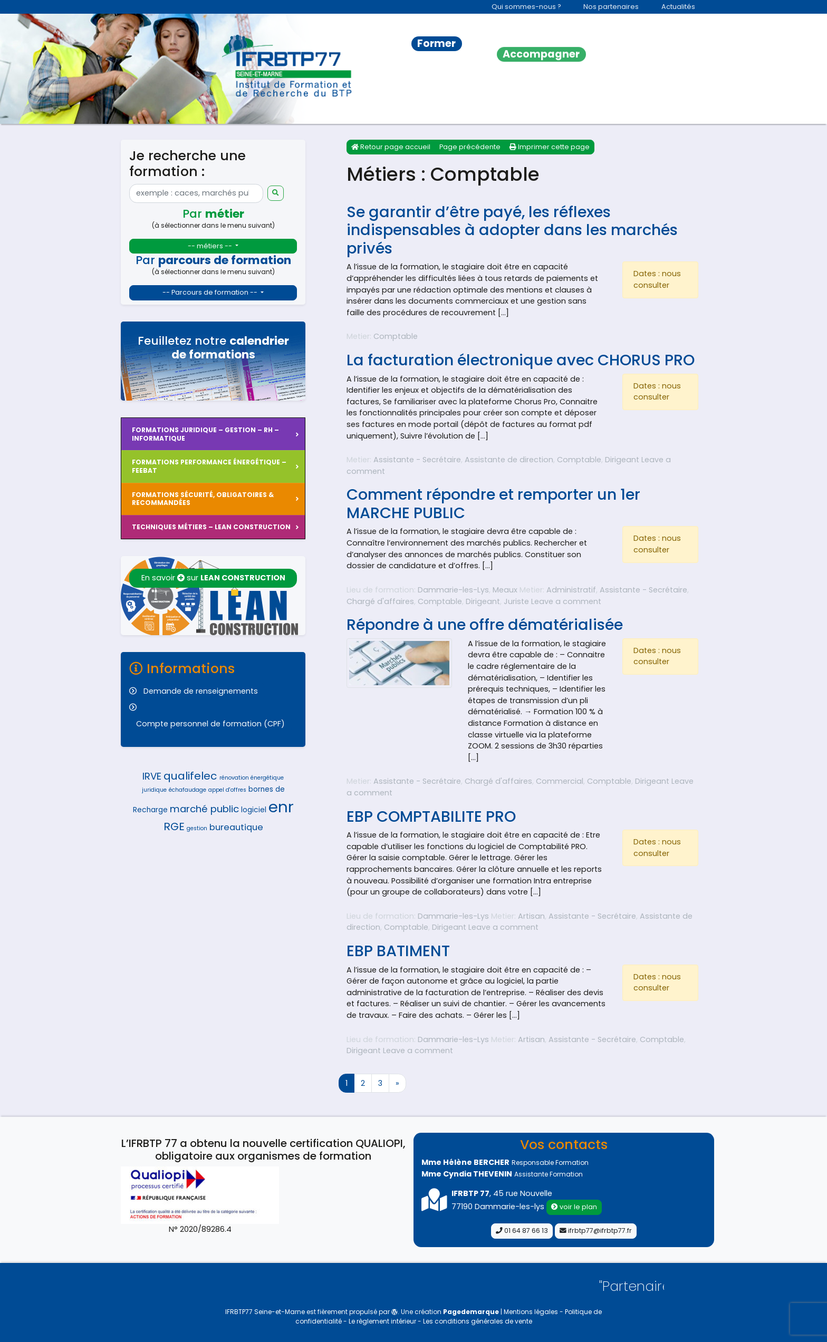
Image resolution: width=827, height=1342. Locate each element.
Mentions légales (532, 1311)
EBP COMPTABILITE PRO (431, 816)
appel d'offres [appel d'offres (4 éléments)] (227, 790)
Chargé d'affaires (380, 601)
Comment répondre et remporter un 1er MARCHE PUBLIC (493, 503)
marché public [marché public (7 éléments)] (204, 808)
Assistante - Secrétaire (417, 459)
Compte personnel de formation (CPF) (210, 723)
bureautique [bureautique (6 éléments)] (236, 827)
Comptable (395, 336)
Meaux (505, 590)
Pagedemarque (471, 1311)
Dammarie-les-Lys (453, 590)
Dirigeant (622, 459)
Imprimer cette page (549, 146)
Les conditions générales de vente (477, 1321)
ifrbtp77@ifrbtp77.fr (596, 1230)
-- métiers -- (211, 245)
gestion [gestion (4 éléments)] (197, 828)
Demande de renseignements (200, 691)
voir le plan (574, 1206)
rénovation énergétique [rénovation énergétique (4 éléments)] (251, 778)
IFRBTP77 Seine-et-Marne (265, 1311)
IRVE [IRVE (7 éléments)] (151, 776)
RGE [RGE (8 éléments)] (174, 826)
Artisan (531, 916)
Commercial (559, 781)
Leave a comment (566, 601)
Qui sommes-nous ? (526, 6)
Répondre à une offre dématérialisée (485, 624)
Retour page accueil (390, 146)
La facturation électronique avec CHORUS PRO (521, 360)
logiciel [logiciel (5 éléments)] (253, 810)
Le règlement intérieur (383, 1321)
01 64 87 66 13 (522, 1230)
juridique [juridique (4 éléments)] (154, 790)
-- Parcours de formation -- (210, 292)
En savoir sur (213, 577)
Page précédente (470, 146)
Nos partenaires (611, 6)
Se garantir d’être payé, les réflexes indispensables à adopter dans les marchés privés (512, 230)
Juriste (516, 601)
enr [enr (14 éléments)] (281, 807)
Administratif (571, 590)
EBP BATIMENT (398, 950)
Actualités (678, 6)
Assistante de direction (509, 459)
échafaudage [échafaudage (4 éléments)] (187, 790)
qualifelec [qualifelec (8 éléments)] (190, 776)
